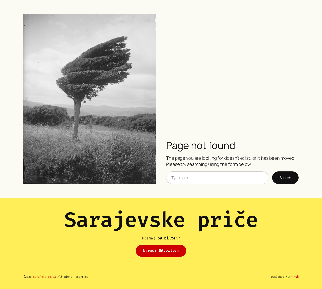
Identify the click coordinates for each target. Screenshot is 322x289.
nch (296, 277)
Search (285, 177)
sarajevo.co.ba (44, 277)
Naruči (161, 250)
